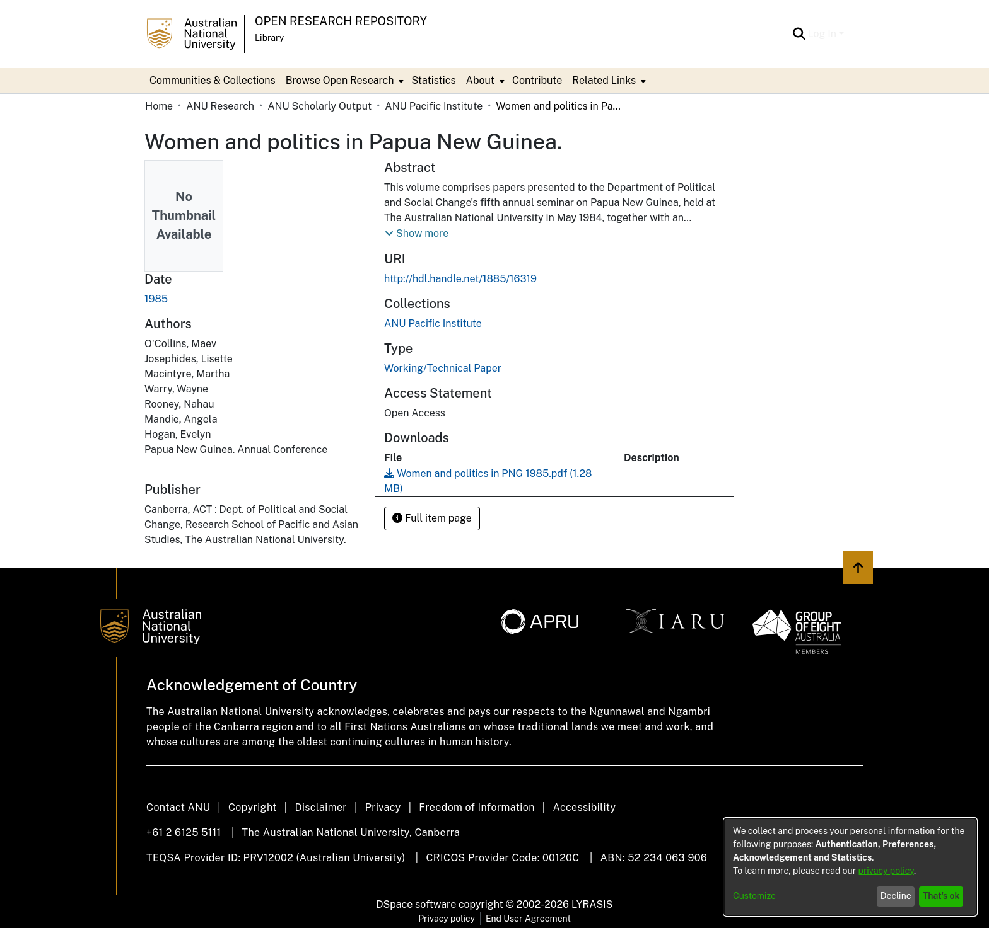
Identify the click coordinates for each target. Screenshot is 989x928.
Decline (896, 896)
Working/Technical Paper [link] (442, 368)
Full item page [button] (432, 518)
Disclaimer (321, 807)
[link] (433, 323)
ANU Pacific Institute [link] (434, 106)
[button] (799, 34)
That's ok (941, 896)
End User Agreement (528, 919)
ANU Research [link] (220, 106)
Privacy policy (446, 919)
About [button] (480, 80)
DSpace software (417, 904)
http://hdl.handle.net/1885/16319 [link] (460, 279)
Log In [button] (823, 34)
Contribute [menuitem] (537, 80)
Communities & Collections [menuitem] (212, 80)
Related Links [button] (604, 80)
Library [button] (269, 38)
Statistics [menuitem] (433, 80)
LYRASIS (591, 904)
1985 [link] (156, 299)
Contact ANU (178, 807)
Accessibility (584, 807)
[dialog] (850, 866)
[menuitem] (344, 80)
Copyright (252, 807)
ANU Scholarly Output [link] (319, 106)
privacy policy (886, 871)
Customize (754, 896)
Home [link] (159, 106)
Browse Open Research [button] (340, 80)
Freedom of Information (476, 807)
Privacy (383, 807)
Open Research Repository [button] (341, 21)
